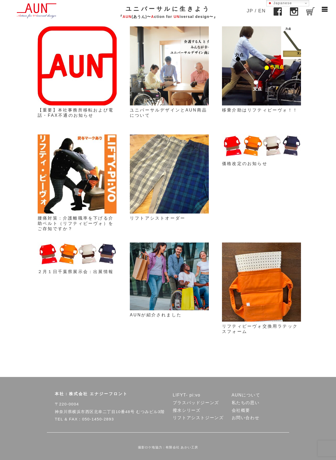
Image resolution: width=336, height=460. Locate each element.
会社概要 (241, 410)
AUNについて (246, 395)
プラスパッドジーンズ (196, 402)
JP (250, 10)
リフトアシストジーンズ (198, 417)
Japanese (280, 3)
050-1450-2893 (98, 419)
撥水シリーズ (187, 410)
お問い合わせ (246, 417)
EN (262, 10)
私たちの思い (246, 402)
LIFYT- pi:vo (186, 395)
